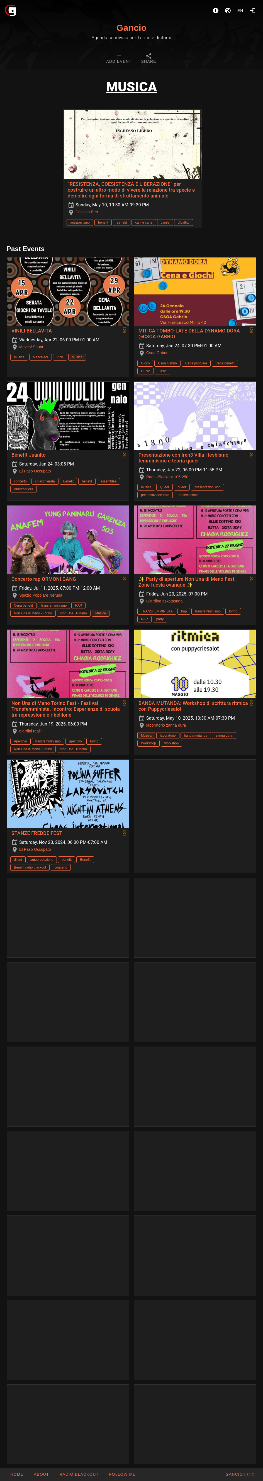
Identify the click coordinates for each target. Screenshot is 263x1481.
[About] (216, 10)
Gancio (131, 28)
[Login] (252, 10)
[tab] (119, 59)
